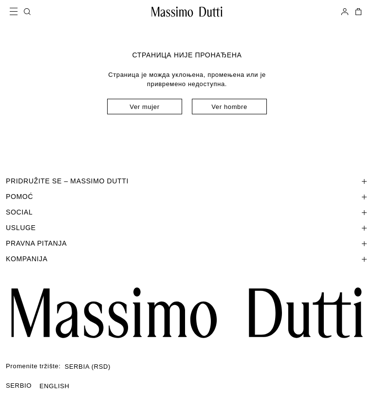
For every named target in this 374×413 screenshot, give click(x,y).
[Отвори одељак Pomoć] (187, 196)
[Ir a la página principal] (187, 313)
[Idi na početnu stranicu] (187, 11)
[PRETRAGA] (27, 11)
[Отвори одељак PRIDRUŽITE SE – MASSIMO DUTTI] (187, 181)
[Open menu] (16, 11)
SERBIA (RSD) (88, 366)
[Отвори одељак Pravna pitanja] (187, 243)
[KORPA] (357, 11)
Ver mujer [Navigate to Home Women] (144, 106)
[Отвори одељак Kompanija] (187, 259)
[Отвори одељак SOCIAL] (187, 212)
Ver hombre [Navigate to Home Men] (229, 106)
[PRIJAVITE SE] (345, 11)
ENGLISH (54, 386)
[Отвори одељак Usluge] (187, 227)
